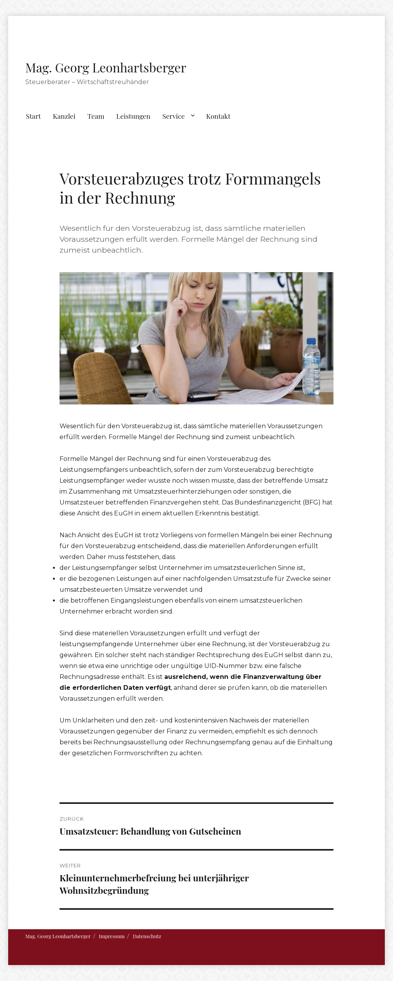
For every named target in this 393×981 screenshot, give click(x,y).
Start (33, 115)
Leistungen (133, 115)
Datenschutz (147, 936)
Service (173, 115)
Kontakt (218, 115)
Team (96, 115)
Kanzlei (64, 115)
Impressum (112, 936)
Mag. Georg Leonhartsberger (105, 67)
